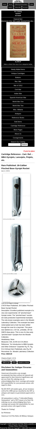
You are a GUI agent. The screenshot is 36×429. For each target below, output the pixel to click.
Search (10, 7)
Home (5, 4)
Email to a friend (24, 362)
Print (14, 362)
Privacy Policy (13, 426)
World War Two (18, 106)
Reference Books (18, 118)
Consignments (18, 138)
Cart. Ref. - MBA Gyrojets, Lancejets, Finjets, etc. (17, 157)
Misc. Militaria (18, 110)
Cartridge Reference (18, 126)
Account (25, 7)
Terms (10, 4)
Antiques (18, 114)
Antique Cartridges (18, 73)
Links (31, 4)
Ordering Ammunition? (21, 4)
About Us (18, 134)
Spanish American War (18, 97)
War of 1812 (18, 85)
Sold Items (18, 122)
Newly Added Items (18, 69)
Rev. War (18, 81)
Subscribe (17, 7)
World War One (17, 102)
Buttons (18, 77)
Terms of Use (23, 426)
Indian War (18, 93)
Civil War (18, 89)
